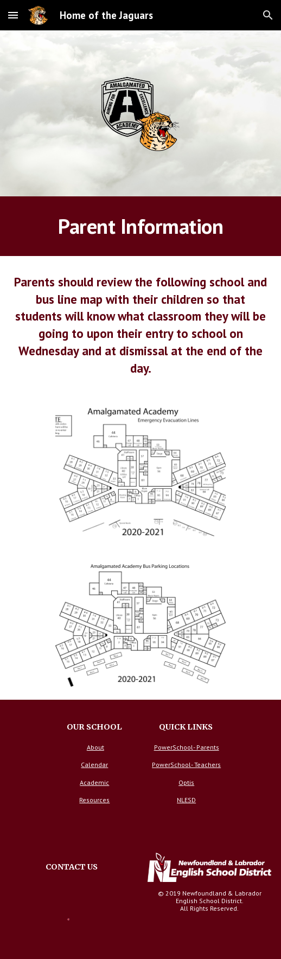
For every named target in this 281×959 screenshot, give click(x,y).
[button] (13, 15)
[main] (141, 226)
